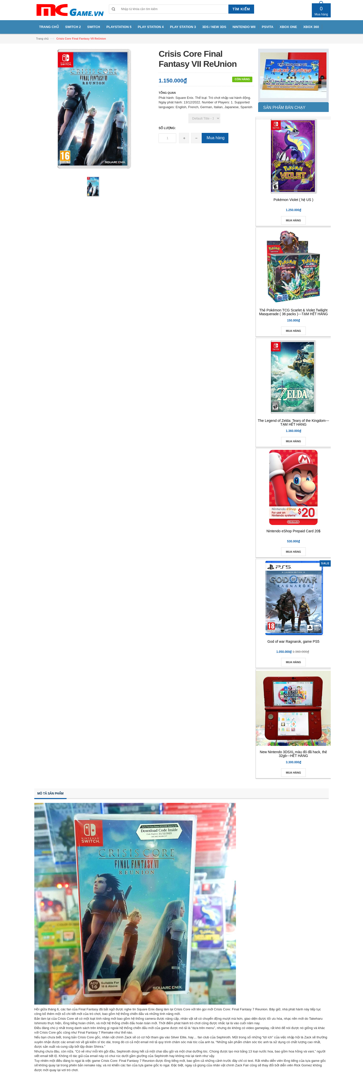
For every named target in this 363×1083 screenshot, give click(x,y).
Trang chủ (42, 38)
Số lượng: (167, 128)
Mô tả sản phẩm (50, 793)
